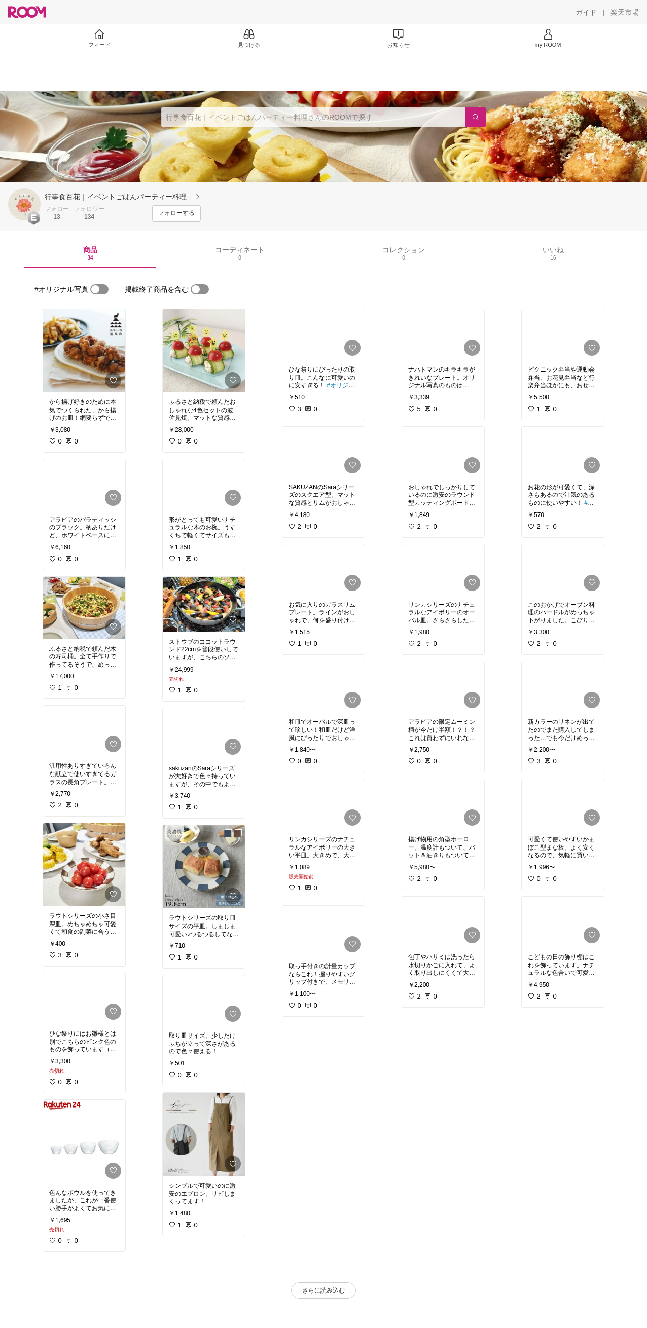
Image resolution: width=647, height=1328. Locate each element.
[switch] (99, 289)
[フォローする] (176, 213)
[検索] (475, 117)
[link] (84, 350)
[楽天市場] (624, 12)
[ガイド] (586, 12)
